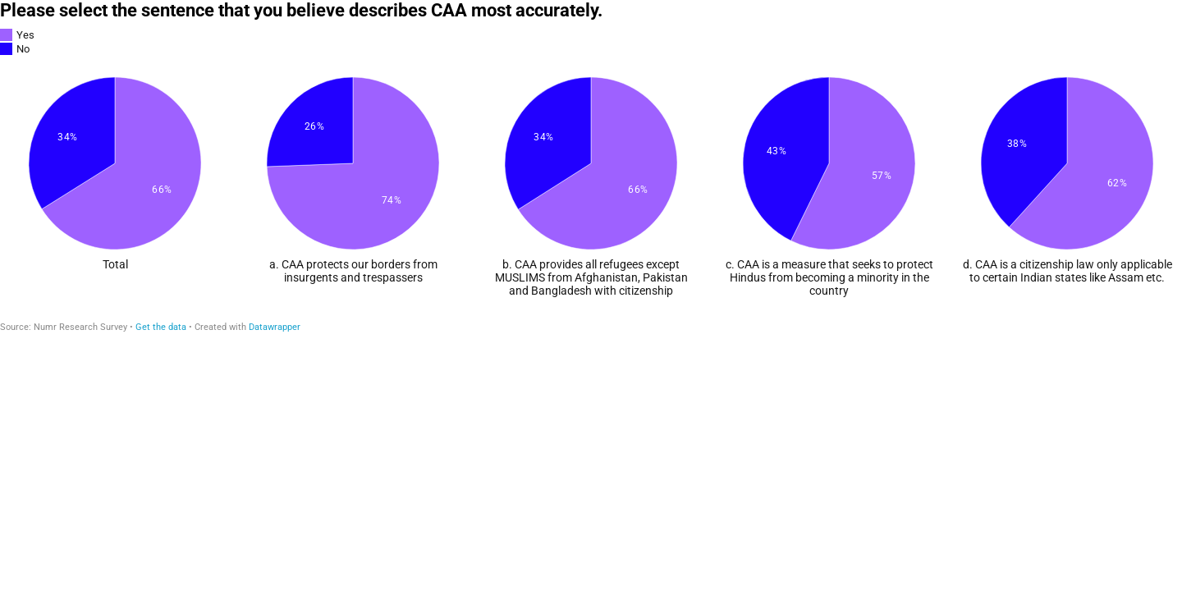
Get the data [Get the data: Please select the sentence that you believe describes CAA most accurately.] (160, 327)
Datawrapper (274, 327)
